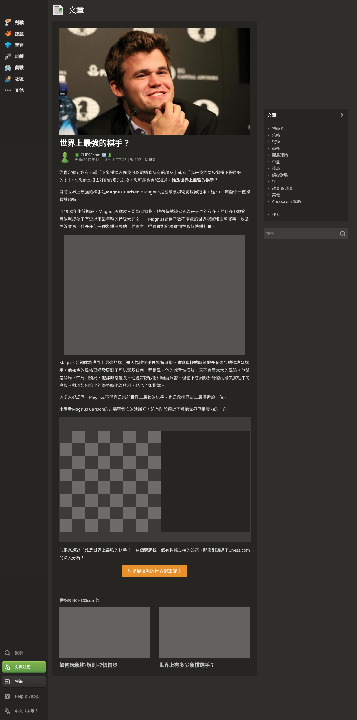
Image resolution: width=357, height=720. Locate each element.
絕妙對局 (280, 175)
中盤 (276, 161)
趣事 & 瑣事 (282, 188)
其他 (276, 194)
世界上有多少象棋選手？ (187, 665)
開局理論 (280, 155)
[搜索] (306, 233)
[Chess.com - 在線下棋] (24, 9)
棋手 (276, 181)
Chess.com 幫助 (286, 201)
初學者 (150, 159)
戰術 (276, 141)
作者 (276, 214)
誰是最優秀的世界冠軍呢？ (155, 571)
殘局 (276, 168)
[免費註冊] (24, 667)
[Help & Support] (24, 696)
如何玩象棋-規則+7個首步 (88, 665)
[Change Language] (24, 711)
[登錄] (24, 681)
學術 (276, 148)
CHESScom (90, 155)
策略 (276, 135)
